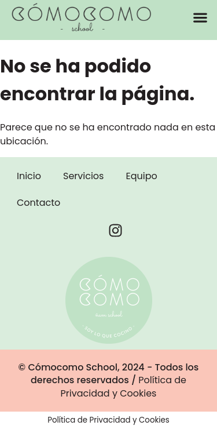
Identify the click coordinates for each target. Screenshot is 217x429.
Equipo (141, 176)
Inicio (29, 176)
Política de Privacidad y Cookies (124, 386)
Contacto (38, 202)
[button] (200, 17)
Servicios (83, 176)
